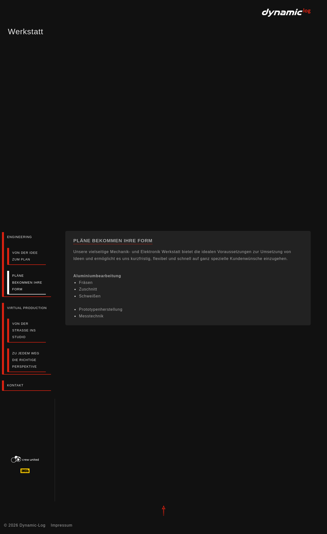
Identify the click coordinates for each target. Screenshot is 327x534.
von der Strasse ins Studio (24, 330)
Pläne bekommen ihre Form (27, 282)
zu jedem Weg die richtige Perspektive (25, 359)
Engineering (19, 237)
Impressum (61, 525)
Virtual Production (27, 308)
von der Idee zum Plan (25, 256)
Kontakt (15, 385)
